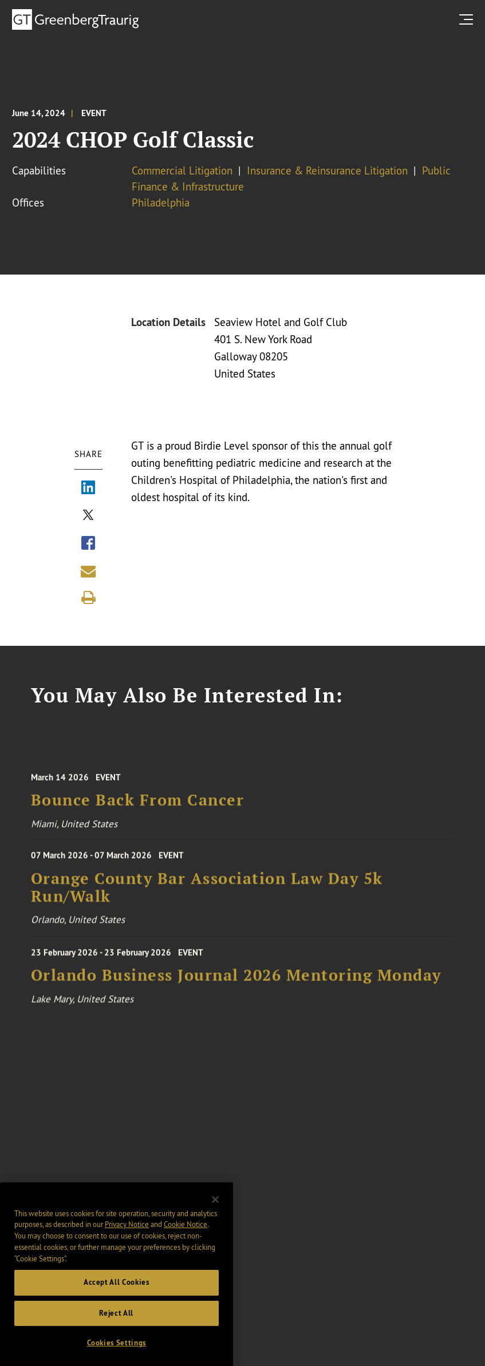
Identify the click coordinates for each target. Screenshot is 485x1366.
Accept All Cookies (116, 1314)
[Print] (88, 597)
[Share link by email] (88, 571)
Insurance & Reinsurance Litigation (327, 170)
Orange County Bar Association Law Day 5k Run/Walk (207, 900)
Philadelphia (161, 202)
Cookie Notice (185, 1255)
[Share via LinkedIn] (88, 489)
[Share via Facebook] (88, 544)
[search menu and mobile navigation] (468, 19)
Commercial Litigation (182, 170)
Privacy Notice (127, 1255)
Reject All (116, 1344)
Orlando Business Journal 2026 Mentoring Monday (236, 990)
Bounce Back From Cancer (138, 815)
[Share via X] (88, 516)
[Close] (215, 1231)
